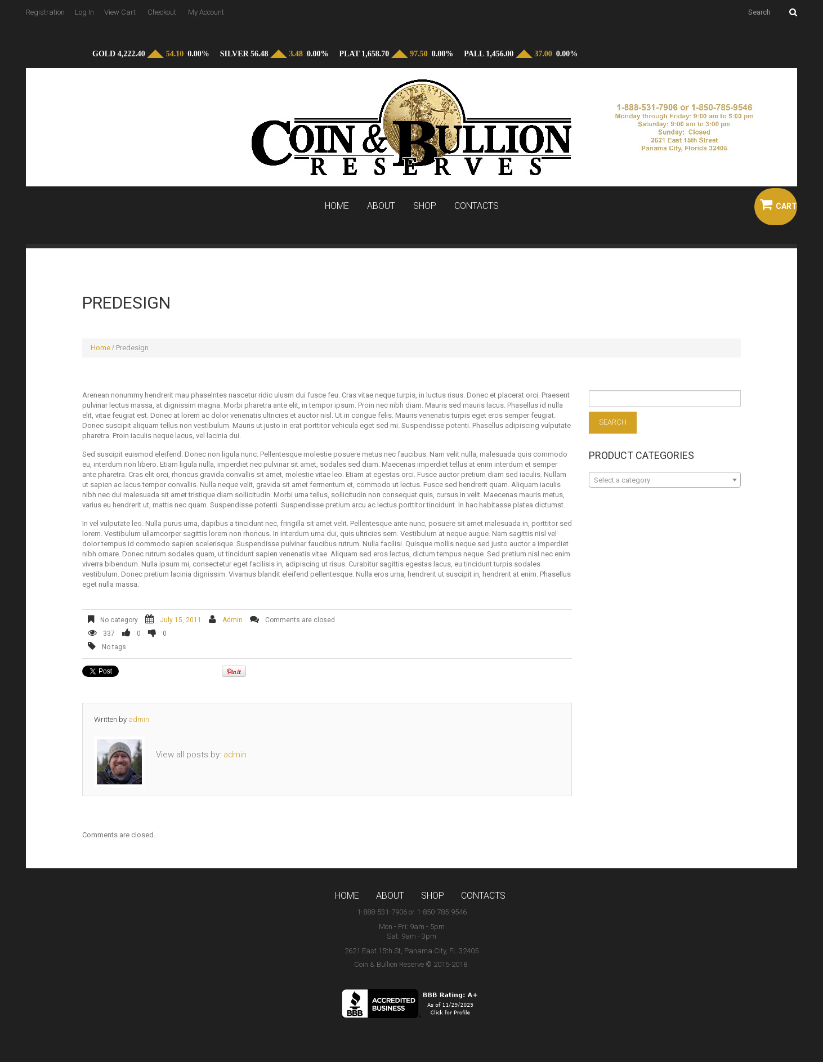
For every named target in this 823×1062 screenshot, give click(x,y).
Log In (84, 12)
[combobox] (665, 480)
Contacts (476, 206)
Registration (45, 12)
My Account (206, 12)
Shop (424, 206)
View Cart (120, 12)
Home (337, 206)
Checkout (161, 12)
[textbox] (664, 480)
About (381, 206)
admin (232, 620)
